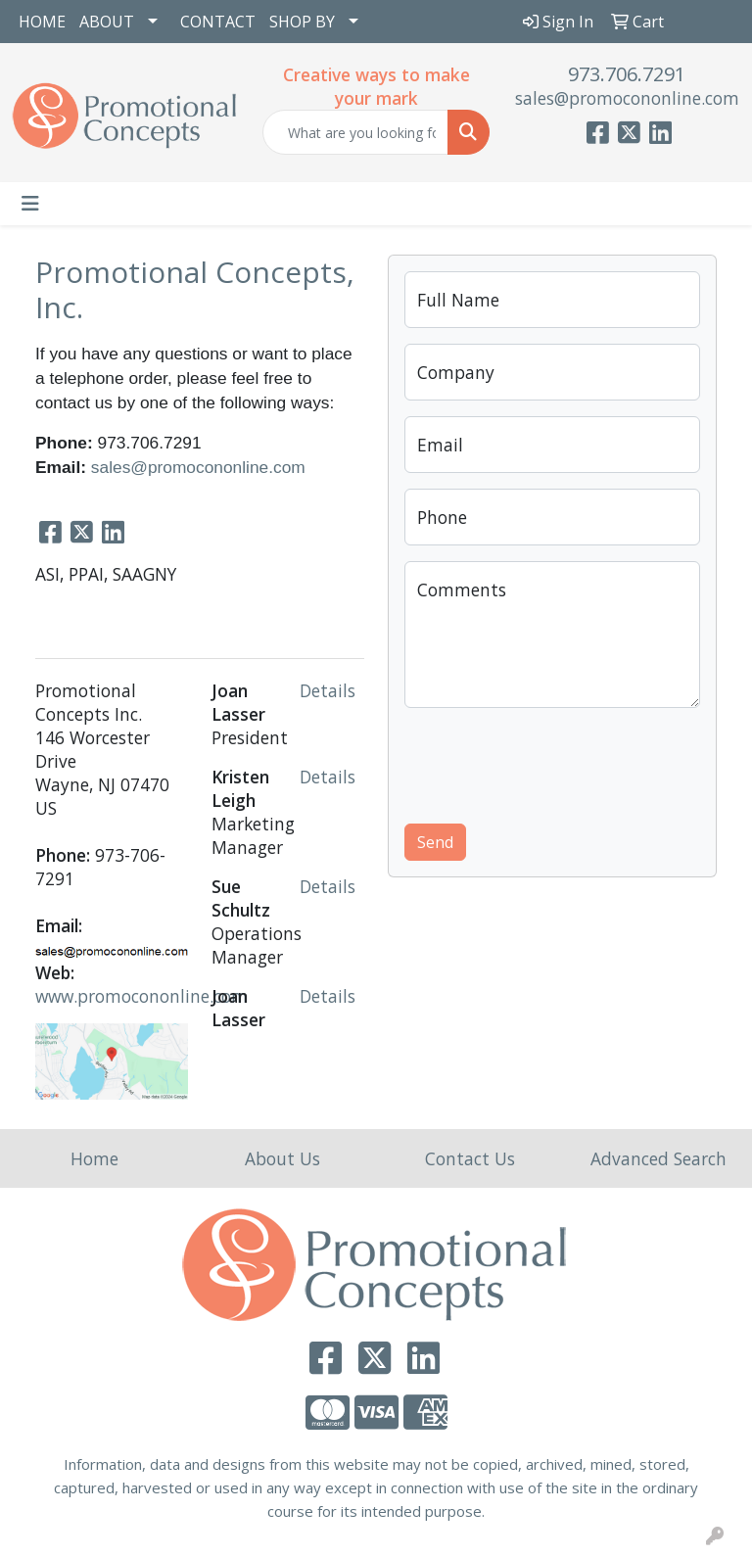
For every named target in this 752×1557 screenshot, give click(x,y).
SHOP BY (302, 21)
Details (327, 690)
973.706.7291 (626, 74)
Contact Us (470, 1158)
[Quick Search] (355, 132)
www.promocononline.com (141, 996)
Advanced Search (658, 1158)
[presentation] (553, 762)
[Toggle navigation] (30, 203)
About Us (282, 1158)
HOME (42, 21)
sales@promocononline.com (627, 98)
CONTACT (218, 21)
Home (94, 1158)
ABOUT (106, 21)
